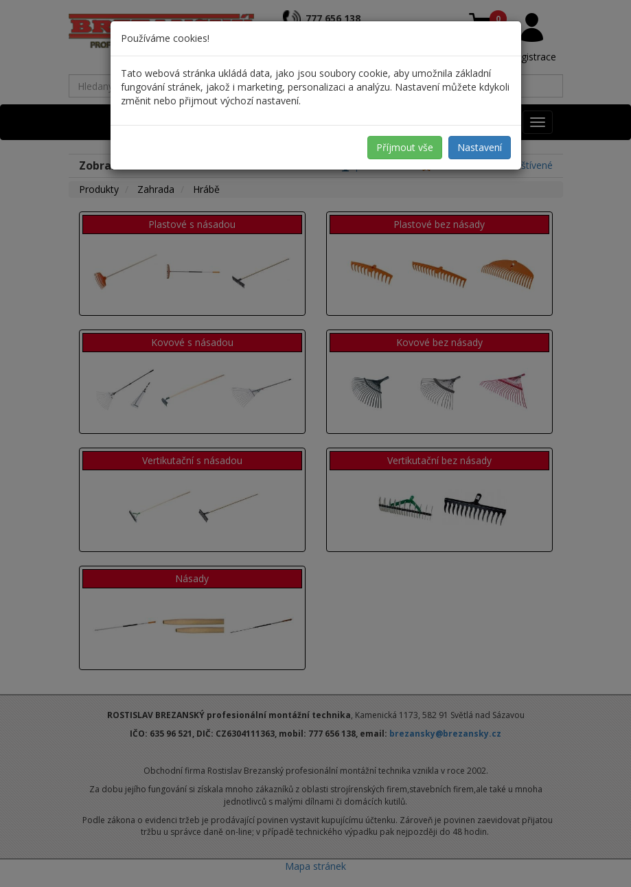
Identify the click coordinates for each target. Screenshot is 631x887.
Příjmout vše (404, 147)
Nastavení (479, 147)
